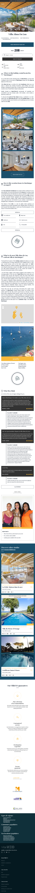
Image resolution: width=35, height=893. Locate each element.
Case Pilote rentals (6, 826)
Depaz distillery (21, 367)
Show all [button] (17, 212)
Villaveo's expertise (5, 884)
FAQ (2, 872)
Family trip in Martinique (7, 835)
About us (3, 860)
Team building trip (6, 822)
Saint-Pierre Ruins (22, 364)
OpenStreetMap (26, 322)
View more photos (17, 174)
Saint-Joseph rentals (6, 828)
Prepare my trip (4, 876)
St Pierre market (4, 364)
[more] (17, 778)
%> (8, 847)
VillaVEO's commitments (6, 862)
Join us (2, 865)
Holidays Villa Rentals (7, 817)
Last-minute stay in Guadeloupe (8, 837)
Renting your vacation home (6, 888)
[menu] (32, 4)
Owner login (3, 891)
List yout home (4, 886)
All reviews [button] (17, 486)
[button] (15, 316)
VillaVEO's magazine (5, 874)
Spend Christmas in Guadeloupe (8, 838)
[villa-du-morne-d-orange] (17, 615)
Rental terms (17, 492)
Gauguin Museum (22, 366)
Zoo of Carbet (4, 366)
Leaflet (21, 322)
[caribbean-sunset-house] (17, 656)
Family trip (5, 818)
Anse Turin (3, 367)
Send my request (17, 59)
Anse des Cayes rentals (7, 827)
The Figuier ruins (22, 363)
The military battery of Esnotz (8, 363)
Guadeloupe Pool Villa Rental (8, 836)
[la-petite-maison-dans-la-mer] (17, 573)
